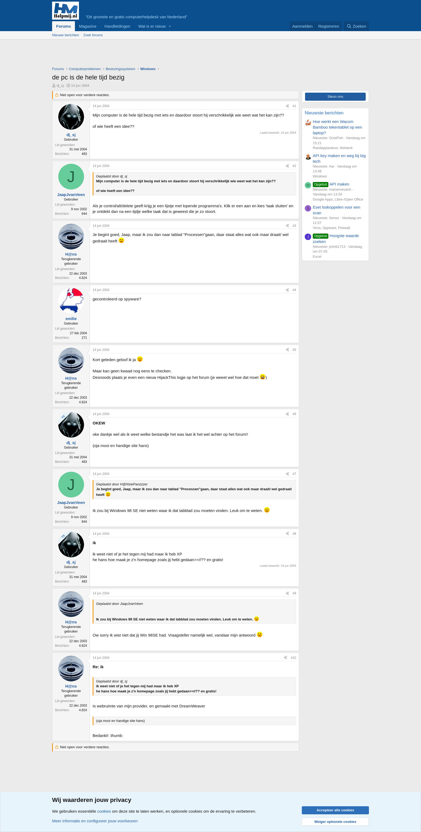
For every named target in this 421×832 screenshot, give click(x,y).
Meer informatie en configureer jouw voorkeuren (95, 821)
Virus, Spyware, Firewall (331, 228)
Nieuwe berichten (65, 35)
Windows (320, 176)
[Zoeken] (356, 26)
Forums (63, 26)
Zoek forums (93, 35)
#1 (294, 106)
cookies (104, 811)
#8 (294, 534)
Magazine (87, 26)
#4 (294, 290)
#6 (294, 414)
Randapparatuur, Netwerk (333, 148)
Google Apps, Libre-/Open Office (338, 199)
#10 (293, 658)
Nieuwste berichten (324, 112)
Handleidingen (117, 26)
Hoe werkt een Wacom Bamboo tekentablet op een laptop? (337, 127)
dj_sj (60, 85)
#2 (294, 166)
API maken (331, 184)
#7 (294, 474)
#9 (294, 593)
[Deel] (287, 106)
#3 (294, 226)
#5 (294, 350)
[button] (170, 26)
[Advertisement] (150, 54)
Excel (317, 257)
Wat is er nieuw (152, 26)
